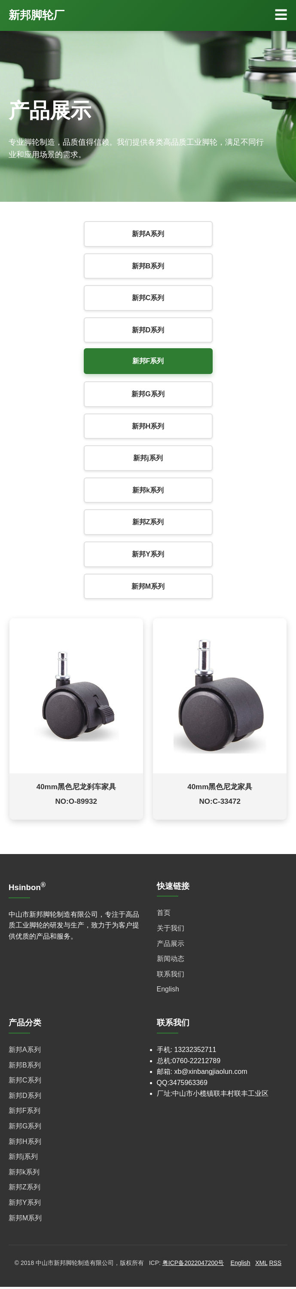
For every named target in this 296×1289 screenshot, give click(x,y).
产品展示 (170, 945)
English (168, 991)
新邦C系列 (148, 297)
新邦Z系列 (148, 522)
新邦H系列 (148, 426)
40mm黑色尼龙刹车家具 (76, 788)
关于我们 (170, 930)
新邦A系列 (148, 233)
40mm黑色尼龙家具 (219, 788)
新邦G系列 (147, 394)
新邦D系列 (148, 330)
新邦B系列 (148, 266)
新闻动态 (170, 960)
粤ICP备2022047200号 (193, 1265)
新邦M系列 (148, 586)
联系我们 (170, 975)
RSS (275, 1265)
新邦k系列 (148, 490)
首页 (164, 914)
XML (261, 1265)
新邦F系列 (148, 361)
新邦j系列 (147, 458)
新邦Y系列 (148, 554)
